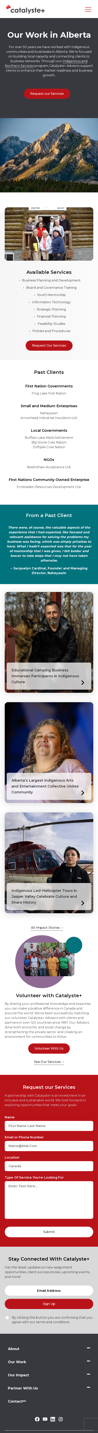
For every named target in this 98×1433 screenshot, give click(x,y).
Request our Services (47, 94)
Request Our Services (49, 345)
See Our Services (49, 1062)
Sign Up (49, 1304)
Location (12, 1157)
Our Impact (18, 1375)
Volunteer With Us (49, 1048)
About (13, 1349)
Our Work (17, 1362)
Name (10, 1117)
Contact (15, 1401)
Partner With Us (23, 1388)
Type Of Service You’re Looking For (34, 1177)
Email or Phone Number (24, 1137)
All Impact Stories (47, 928)
